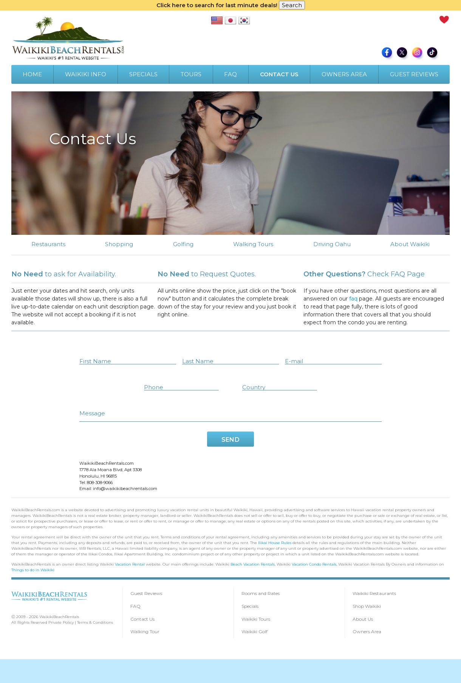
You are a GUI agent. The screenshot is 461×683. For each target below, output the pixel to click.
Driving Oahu (332, 244)
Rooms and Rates (260, 593)
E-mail (294, 360)
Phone (153, 386)
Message (92, 412)
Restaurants (48, 244)
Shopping (119, 244)
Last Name (197, 360)
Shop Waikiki (367, 606)
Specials (249, 606)
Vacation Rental (130, 563)
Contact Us (142, 618)
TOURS (191, 74)
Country (253, 386)
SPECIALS (143, 74)
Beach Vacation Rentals (252, 563)
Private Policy (61, 622)
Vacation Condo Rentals (314, 563)
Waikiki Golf (254, 631)
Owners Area (367, 631)
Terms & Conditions (95, 622)
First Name (95, 360)
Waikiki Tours (255, 618)
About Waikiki (410, 244)
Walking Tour (144, 631)
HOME (32, 74)
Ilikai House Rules (274, 542)
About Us (363, 618)
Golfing (183, 244)
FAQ (230, 74)
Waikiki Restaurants (374, 593)
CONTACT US (279, 74)
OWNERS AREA (344, 74)
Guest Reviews (146, 593)
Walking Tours (253, 244)
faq (358, 298)
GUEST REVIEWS (414, 74)
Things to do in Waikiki (32, 569)
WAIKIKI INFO (85, 74)
